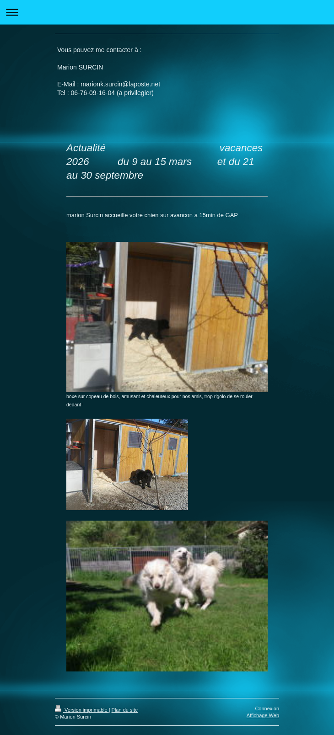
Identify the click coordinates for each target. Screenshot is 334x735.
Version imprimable (82, 710)
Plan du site (125, 710)
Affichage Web (263, 715)
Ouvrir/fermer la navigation (167, 12)
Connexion (267, 708)
